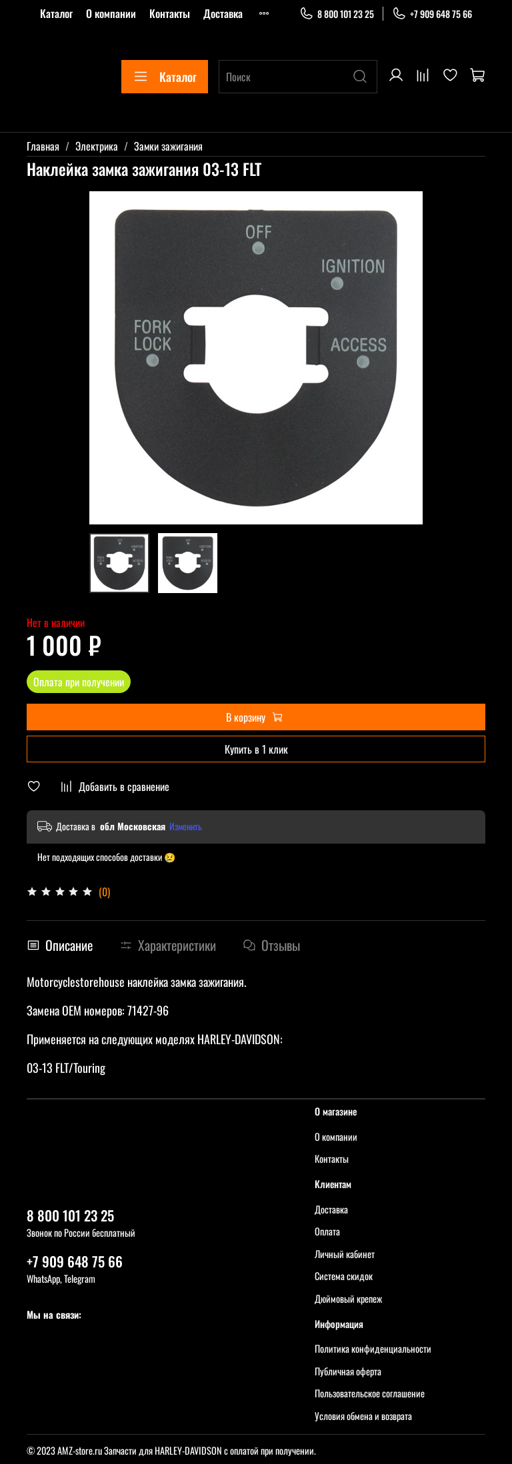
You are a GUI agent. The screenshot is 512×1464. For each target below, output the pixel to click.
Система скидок (344, 1276)
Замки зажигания (168, 146)
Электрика (96, 146)
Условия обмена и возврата (363, 1416)
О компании (111, 13)
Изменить (185, 826)
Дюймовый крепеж (348, 1298)
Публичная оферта (348, 1371)
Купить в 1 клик (256, 749)
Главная (43, 146)
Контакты (169, 13)
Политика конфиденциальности (373, 1348)
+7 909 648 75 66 (432, 14)
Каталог (56, 13)
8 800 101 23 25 (336, 14)
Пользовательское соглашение (370, 1393)
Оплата (327, 1231)
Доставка (223, 13)
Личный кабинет (345, 1254)
